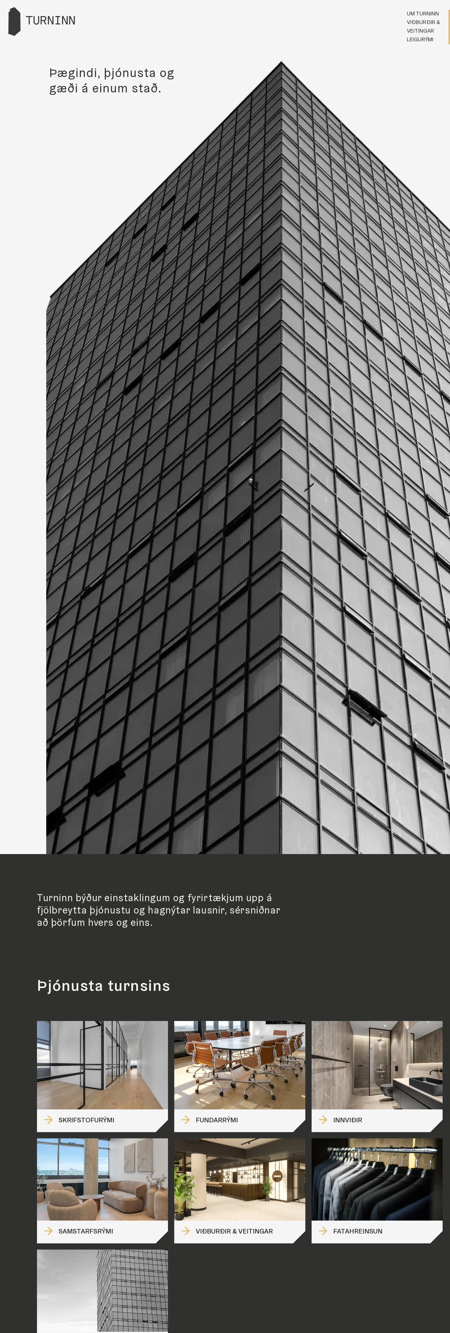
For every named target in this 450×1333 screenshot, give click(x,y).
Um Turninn (423, 14)
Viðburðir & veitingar (423, 27)
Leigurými (420, 40)
